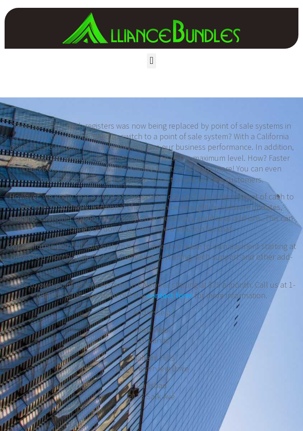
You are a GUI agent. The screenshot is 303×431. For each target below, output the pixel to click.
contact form (170, 295)
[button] (151, 60)
